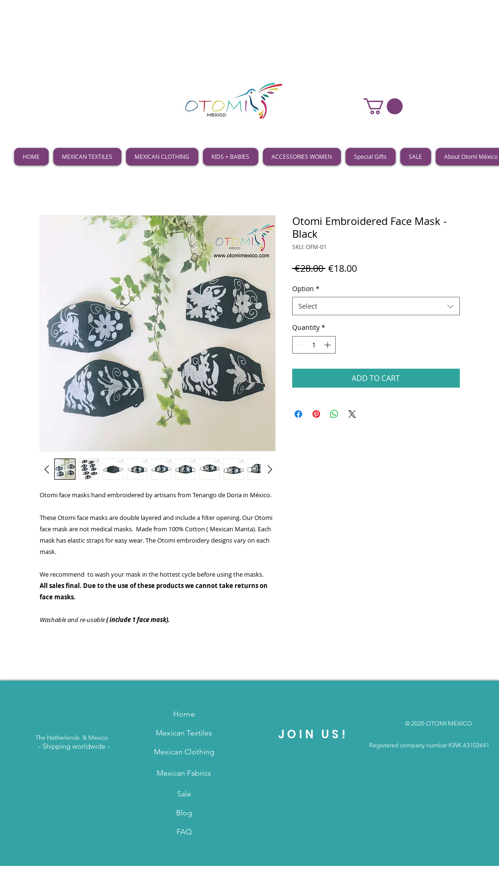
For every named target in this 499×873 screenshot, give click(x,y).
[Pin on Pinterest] (316, 414)
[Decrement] (299, 345)
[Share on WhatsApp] (334, 414)
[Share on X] (352, 414)
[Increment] (328, 345)
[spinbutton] (313, 345)
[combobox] (376, 306)
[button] (383, 106)
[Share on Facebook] (298, 414)
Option (306, 288)
